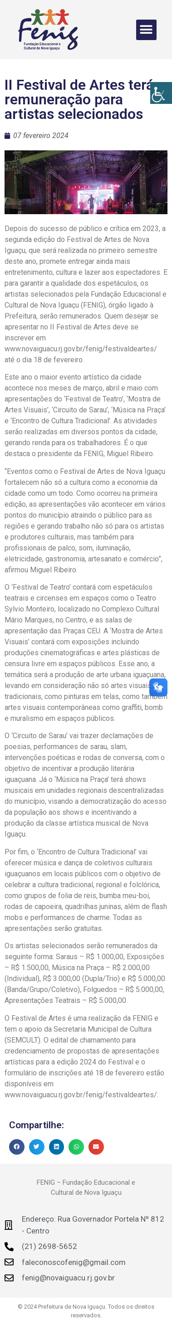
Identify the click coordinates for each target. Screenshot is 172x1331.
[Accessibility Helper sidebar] (161, 93)
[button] (146, 30)
